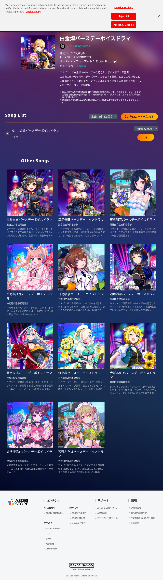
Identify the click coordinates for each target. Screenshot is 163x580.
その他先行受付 (79, 523)
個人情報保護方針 (139, 513)
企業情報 (135, 523)
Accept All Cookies (123, 24)
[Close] (159, 14)
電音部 (82, 66)
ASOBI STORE (53, 528)
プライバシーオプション (108, 518)
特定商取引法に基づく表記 (143, 518)
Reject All (123, 15)
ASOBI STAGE (78, 518)
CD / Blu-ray (51, 549)
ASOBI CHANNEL (54, 513)
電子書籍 (50, 544)
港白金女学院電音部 (79, 46)
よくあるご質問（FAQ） (108, 508)
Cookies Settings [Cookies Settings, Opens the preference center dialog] (123, 6)
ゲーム (49, 538)
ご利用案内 (102, 513)
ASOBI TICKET (79, 513)
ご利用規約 (136, 508)
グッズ (49, 533)
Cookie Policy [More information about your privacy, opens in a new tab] (33, 10)
